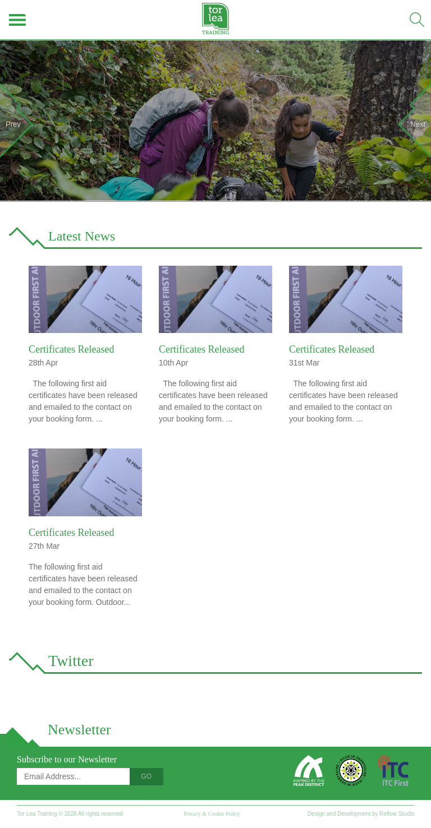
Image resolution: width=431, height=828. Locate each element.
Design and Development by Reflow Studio (361, 814)
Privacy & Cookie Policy (212, 814)
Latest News (81, 236)
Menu (18, 19)
